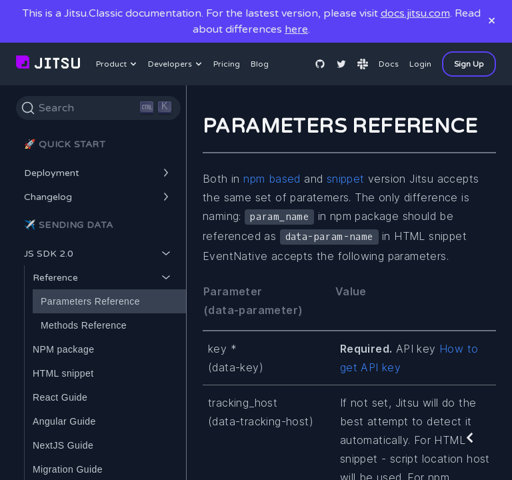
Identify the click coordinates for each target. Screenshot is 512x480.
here (296, 29)
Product (118, 64)
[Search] (98, 108)
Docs (389, 64)
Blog (260, 64)
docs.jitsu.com (415, 13)
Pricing (226, 64)
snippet (346, 178)
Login (420, 64)
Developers (176, 64)
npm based (272, 178)
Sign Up (469, 64)
